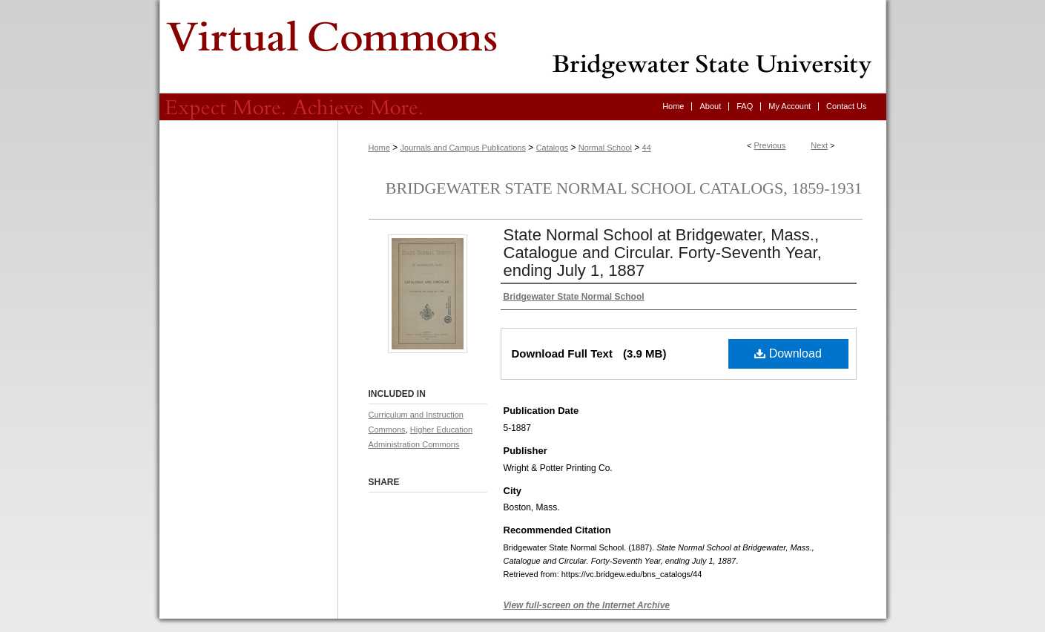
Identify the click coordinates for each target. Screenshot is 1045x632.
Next (819, 145)
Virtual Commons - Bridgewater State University (522, 46)
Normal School (605, 147)
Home (379, 147)
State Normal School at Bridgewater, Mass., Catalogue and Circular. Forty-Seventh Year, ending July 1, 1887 (663, 253)
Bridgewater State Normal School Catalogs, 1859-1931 (624, 188)
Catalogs (552, 147)
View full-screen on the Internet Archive (587, 605)
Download (788, 353)
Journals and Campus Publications (463, 147)
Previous (770, 145)
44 (646, 147)
